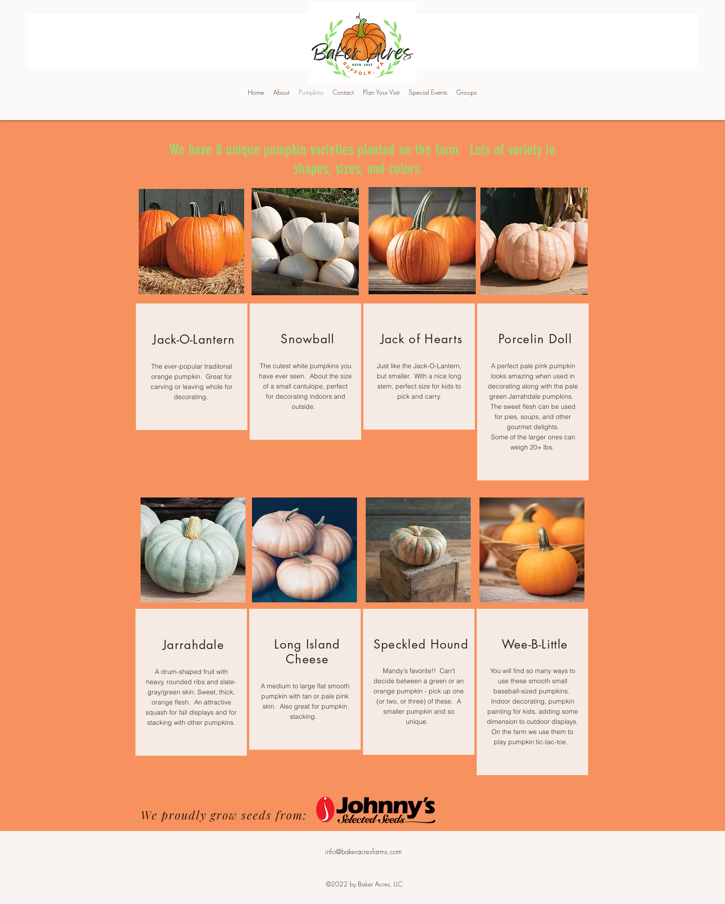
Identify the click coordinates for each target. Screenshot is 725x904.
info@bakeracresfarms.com (363, 851)
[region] (191, 366)
